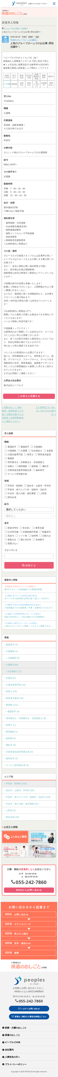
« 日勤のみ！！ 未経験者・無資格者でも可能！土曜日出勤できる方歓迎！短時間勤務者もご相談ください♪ (13, 414)
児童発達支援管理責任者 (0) (19, 752)
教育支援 (38, 528)
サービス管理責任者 (16, 474)
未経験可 (38, 539)
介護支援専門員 (14, 454)
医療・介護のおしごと (16, 1028)
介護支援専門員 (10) (16, 685)
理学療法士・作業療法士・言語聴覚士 (24, 462)
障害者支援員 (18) (14, 698)
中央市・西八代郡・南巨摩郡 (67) (22, 804)
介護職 (22, 450)
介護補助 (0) (13, 658)
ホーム (7, 28)
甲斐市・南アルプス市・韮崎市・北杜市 (26, 489)
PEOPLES (28, 1072)
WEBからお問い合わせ (29, 890)
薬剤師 (33, 466)
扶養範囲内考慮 (29, 532)
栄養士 (9, 466)
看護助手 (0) (12, 644)
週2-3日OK (24, 539)
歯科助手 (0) (12, 758)
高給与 (9, 535)
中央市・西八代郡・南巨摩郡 (20, 493)
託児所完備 (11, 532)
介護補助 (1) (12, 651)
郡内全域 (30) (12, 817)
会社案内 (9, 1049)
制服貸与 (45, 532)
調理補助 (21, 466)
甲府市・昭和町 (14, 485)
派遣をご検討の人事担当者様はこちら (29, 1016)
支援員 (48, 450)
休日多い (25, 528)
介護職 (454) (12, 664)
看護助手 (10, 447)
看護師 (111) (12, 705)
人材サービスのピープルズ (29, 3)
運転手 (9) (11, 745)
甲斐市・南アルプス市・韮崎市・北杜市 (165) (28, 797)
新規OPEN (11, 528)
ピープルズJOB (12, 1042)
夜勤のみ (10, 539)
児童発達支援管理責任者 (18, 470)
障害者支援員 (43, 454)
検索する (30, 565)
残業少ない (11, 543)
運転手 (44, 466)
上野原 (42, 493)
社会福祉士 (35, 450)
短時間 (33, 535)
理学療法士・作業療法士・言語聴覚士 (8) (26, 718)
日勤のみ (45, 535)
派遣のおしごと (12, 1035)
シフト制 (21, 535)
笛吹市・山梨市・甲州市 (37, 485)
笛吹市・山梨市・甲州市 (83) (20, 790)
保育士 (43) (11, 691)
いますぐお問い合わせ (29, 1008)
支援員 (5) (11, 678)
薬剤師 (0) (11, 738)
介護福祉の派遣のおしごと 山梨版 (17, 12)
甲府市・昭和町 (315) (16, 783)
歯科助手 (38, 470)
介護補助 (36, 447)
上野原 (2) (11, 810)
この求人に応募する (29, 396)
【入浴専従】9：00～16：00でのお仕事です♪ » (45, 411)
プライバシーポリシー (16, 1064)
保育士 (29, 454)
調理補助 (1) (12, 731)
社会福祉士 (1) (14, 671)
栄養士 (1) (11, 725)
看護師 (9, 458)
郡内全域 (10, 497)
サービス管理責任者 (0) (17, 765)
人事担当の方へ (12, 1057)
